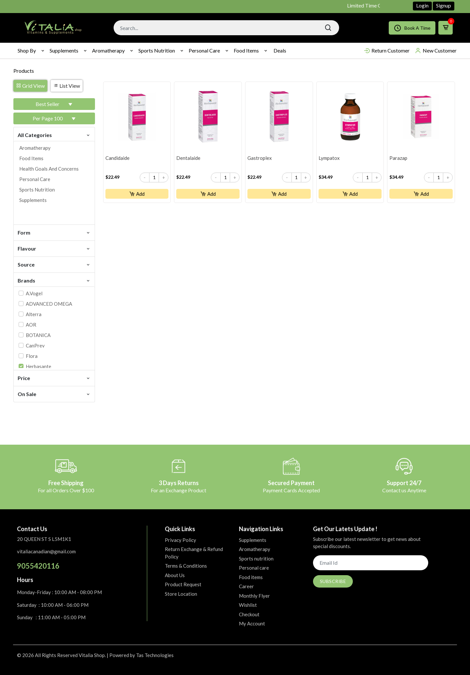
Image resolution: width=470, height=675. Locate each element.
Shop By (27, 50)
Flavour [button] (54, 248)
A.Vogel (34, 293)
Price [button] (54, 377)
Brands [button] (54, 280)
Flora (32, 356)
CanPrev (35, 345)
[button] (54, 104)
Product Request (183, 584)
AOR (31, 325)
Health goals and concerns (49, 169)
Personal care (204, 50)
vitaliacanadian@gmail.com (46, 551)
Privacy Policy (180, 540)
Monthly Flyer (254, 596)
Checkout (249, 614)
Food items (246, 50)
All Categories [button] (54, 134)
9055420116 (38, 565)
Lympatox (329, 158)
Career (246, 586)
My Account (252, 623)
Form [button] (54, 232)
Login (422, 5)
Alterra (33, 314)
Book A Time (412, 28)
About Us (175, 575)
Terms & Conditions (186, 566)
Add (137, 194)
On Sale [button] (54, 393)
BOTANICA (38, 335)
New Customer (436, 50)
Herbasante (38, 366)
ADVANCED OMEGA (49, 304)
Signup (443, 5)
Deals (280, 50)
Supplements (64, 50)
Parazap (398, 158)
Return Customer (387, 50)
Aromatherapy (108, 50)
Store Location (181, 594)
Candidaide (117, 158)
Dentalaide (188, 158)
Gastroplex (259, 158)
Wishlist (248, 605)
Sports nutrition (156, 50)
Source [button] (54, 264)
